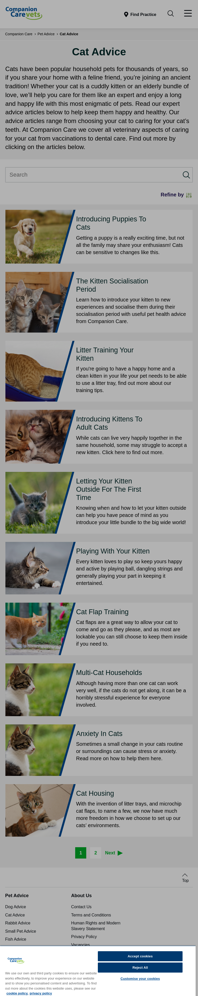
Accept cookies (140, 956)
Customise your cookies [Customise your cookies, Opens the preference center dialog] (140, 979)
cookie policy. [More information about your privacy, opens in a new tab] (17, 993)
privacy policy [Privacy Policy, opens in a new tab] (41, 993)
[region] (98, 971)
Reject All (140, 967)
